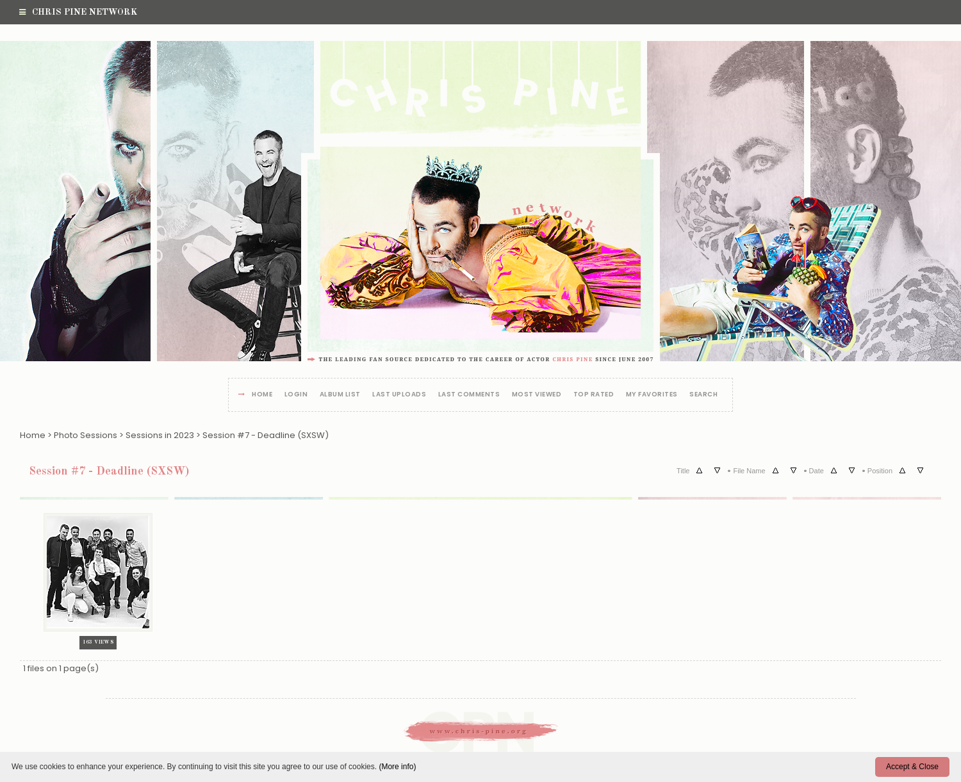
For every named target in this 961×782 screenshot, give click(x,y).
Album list (340, 395)
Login (296, 395)
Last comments (469, 395)
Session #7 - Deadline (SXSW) (265, 435)
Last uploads (399, 395)
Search (703, 395)
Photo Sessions (85, 435)
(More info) (397, 766)
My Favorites (652, 395)
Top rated (593, 395)
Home (262, 395)
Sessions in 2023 (160, 435)
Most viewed (537, 395)
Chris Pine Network (78, 12)
